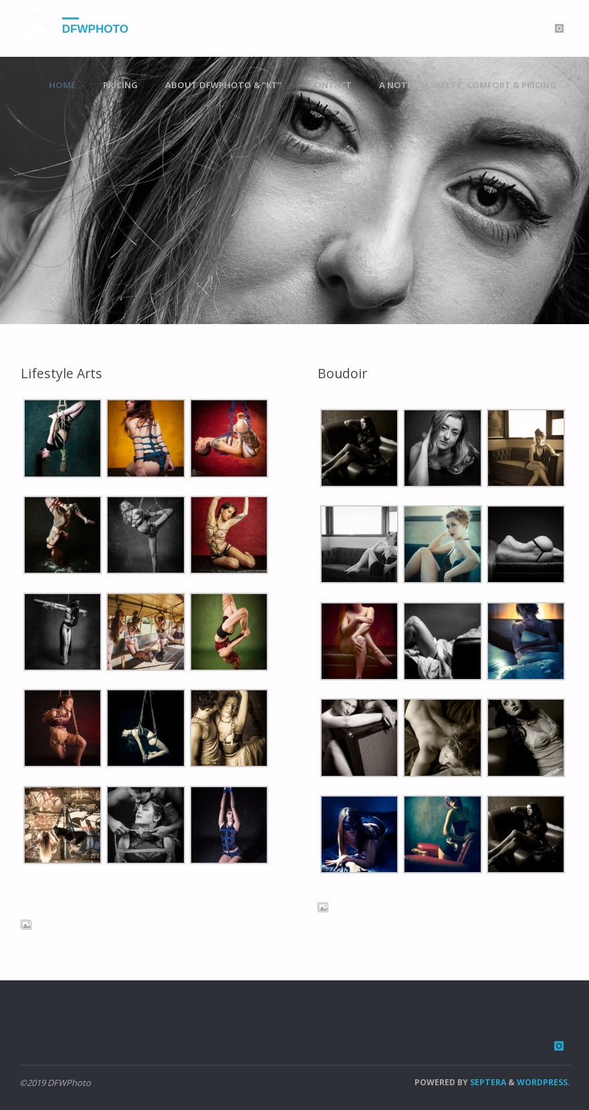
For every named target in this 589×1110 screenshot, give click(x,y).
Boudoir (342, 373)
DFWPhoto (95, 29)
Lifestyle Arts (61, 373)
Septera (487, 1082)
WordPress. (543, 1082)
